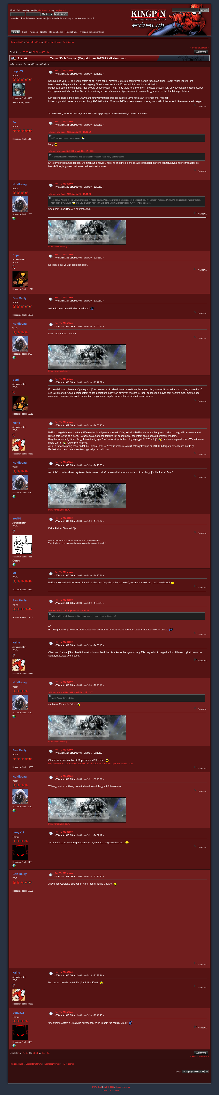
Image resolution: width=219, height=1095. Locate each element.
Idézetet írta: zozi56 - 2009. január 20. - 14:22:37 (71, 692)
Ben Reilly (20, 298)
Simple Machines (122, 1087)
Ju (14, 122)
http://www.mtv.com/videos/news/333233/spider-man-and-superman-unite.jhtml (90, 763)
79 (24, 52)
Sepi (16, 255)
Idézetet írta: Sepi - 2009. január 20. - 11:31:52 (70, 132)
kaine (16, 422)
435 (43, 52)
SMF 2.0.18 (97, 1087)
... (21, 52)
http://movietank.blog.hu (59, 246)
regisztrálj (60, 10)
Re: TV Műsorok (64, 70)
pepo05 (18, 71)
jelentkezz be (44, 10)
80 (27, 52)
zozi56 (17, 518)
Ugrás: (178, 1072)
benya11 (18, 832)
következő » (203, 48)
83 (37, 52)
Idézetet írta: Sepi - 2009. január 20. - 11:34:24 (70, 194)
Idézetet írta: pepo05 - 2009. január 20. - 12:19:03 (71, 151)
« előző (193, 48)
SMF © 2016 (108, 1087)
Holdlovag (20, 184)
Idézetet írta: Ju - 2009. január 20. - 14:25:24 (69, 610)
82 (34, 52)
